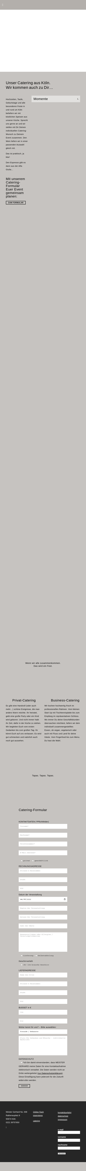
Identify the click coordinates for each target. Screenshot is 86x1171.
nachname (62, 1154)
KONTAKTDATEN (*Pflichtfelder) (33, 831)
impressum (62, 1128)
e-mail (69, 1140)
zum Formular (16, 192)
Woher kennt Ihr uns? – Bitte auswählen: (36, 1036)
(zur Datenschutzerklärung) (42, 1082)
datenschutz (63, 1125)
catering (36, 1130)
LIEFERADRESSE (27, 979)
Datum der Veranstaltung (29, 903)
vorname (62, 1146)
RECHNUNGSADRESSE (29, 875)
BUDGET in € (24, 1016)
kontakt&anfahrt (64, 1121)
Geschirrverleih (25, 970)
